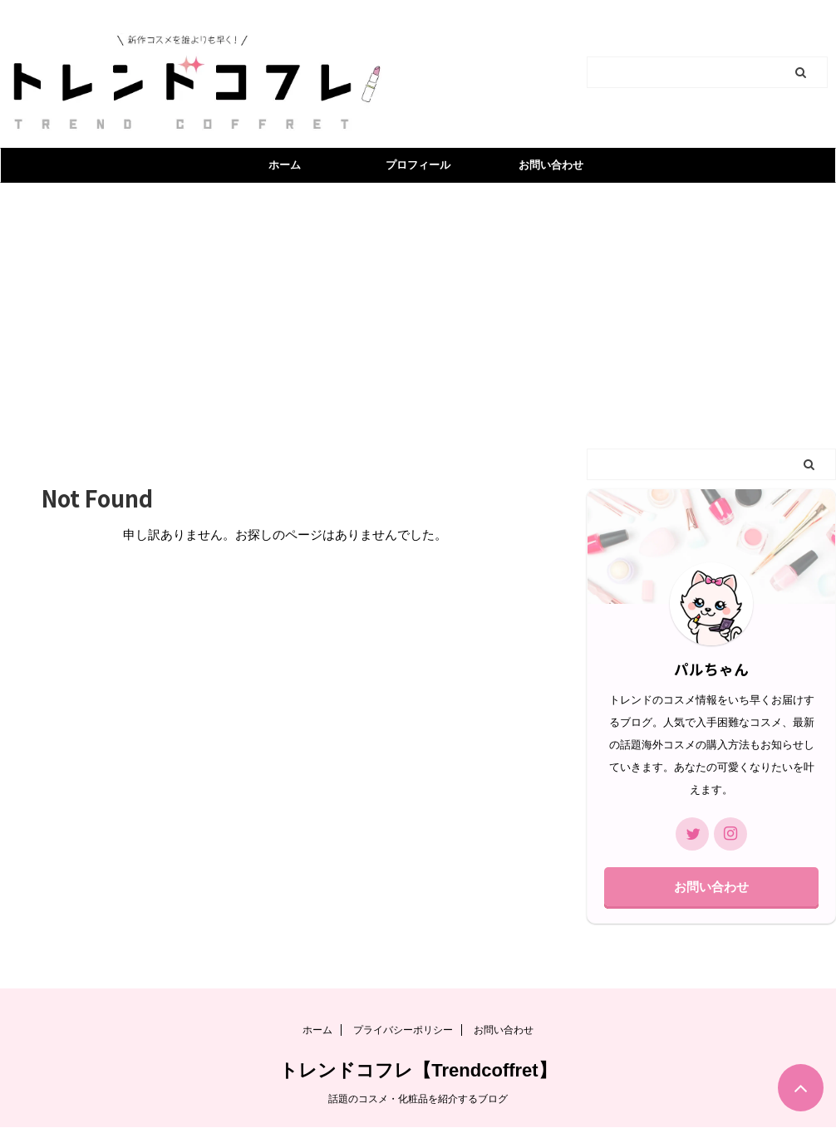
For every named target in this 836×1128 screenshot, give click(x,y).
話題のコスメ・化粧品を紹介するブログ (418, 1099)
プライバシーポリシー (403, 1030)
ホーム (284, 165)
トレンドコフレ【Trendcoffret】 (417, 1070)
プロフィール (418, 165)
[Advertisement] (418, 307)
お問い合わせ (551, 165)
